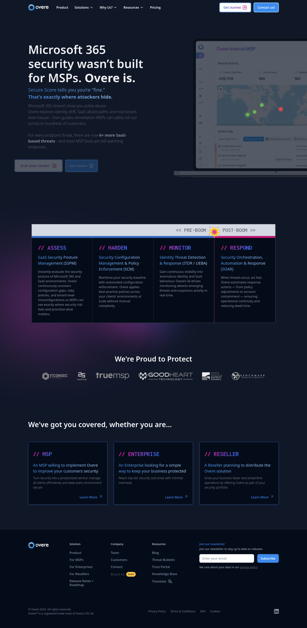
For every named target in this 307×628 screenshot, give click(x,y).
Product (62, 7)
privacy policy (248, 567)
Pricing (155, 7)
